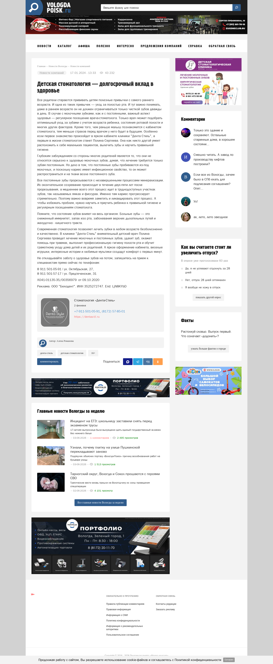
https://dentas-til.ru (87, 316)
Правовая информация (118, 609)
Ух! (196, 201)
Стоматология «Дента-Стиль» (94, 300)
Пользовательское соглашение (122, 635)
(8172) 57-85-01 (113, 311)
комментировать (49, 361)
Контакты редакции (166, 604)
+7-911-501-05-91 (87, 311)
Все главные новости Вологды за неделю (101, 502)
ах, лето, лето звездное (211, 217)
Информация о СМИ (117, 615)
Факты (187, 320)
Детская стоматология (72, 353)
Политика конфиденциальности (123, 620)
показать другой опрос (208, 297)
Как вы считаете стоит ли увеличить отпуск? (206, 250)
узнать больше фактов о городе (208, 348)
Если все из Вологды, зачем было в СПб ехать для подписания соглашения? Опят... (214, 181)
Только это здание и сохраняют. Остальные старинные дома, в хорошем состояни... (214, 137)
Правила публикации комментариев (125, 604)
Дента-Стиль (46, 353)
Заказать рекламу (165, 609)
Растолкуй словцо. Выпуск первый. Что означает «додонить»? (206, 334)
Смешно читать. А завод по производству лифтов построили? (213, 159)
